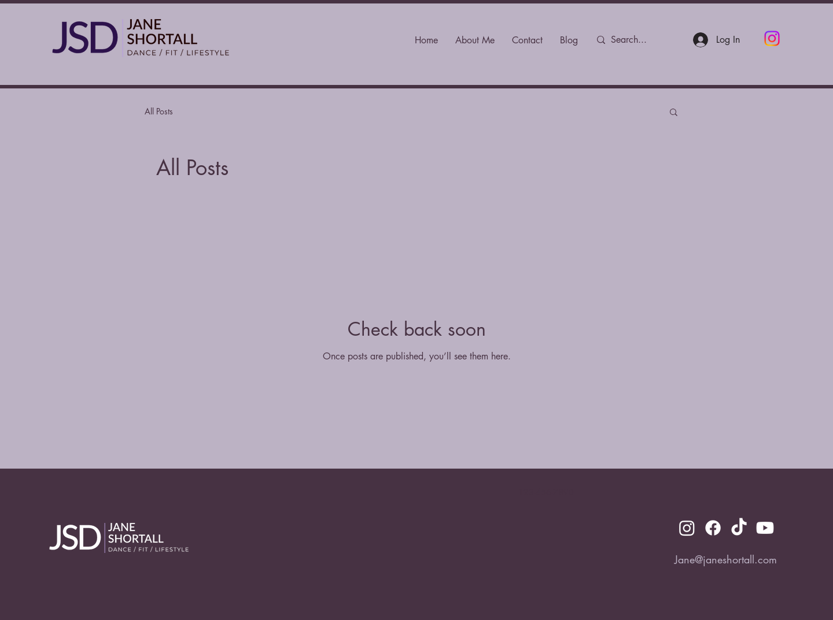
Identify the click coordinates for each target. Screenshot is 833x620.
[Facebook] (713, 528)
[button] (673, 113)
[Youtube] (765, 528)
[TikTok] (739, 528)
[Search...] (636, 40)
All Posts (159, 111)
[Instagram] (772, 38)
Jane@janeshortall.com (725, 559)
